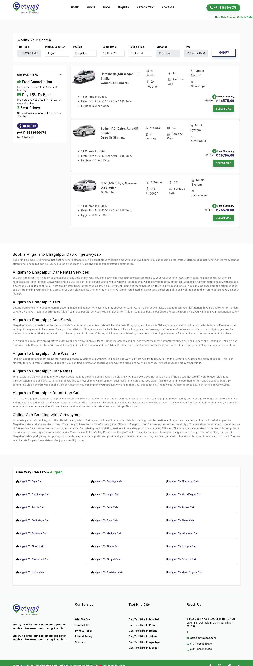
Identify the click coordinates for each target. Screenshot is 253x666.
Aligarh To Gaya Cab (106, 514)
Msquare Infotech (114, 659)
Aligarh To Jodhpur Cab (182, 540)
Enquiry (123, 7)
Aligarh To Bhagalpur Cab (184, 475)
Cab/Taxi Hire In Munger (144, 642)
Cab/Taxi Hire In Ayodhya (145, 636)
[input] (113, 53)
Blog (106, 7)
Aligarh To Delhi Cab (106, 501)
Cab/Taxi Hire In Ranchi (144, 625)
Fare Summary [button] (224, 94)
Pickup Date (108, 46)
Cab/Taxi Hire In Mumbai (144, 613)
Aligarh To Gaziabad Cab (108, 566)
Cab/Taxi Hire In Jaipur (143, 630)
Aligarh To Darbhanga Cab (34, 488)
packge (77, 46)
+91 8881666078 (223, 7)
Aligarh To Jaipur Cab (106, 488)
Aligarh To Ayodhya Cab (108, 475)
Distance (161, 46)
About (90, 7)
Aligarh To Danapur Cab (183, 553)
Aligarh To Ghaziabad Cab (34, 553)
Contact (168, 7)
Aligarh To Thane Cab (106, 540)
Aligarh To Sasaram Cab (33, 527)
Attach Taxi (145, 7)
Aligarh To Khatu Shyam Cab (185, 566)
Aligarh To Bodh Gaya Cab (34, 514)
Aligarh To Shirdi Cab (31, 540)
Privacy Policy (84, 625)
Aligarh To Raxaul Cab (182, 501)
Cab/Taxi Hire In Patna (143, 619)
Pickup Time (136, 46)
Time (187, 46)
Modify (224, 52)
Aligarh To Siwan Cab (181, 514)
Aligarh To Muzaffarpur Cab (185, 488)
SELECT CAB (224, 107)
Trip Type (23, 46)
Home (75, 7)
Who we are (83, 613)
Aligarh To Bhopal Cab (107, 553)
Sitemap (80, 636)
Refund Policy (84, 630)
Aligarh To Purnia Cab (31, 501)
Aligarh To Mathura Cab (107, 527)
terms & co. (83, 619)
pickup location (55, 46)
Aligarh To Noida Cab (31, 566)
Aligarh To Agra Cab (30, 475)
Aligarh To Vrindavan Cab (183, 527)
